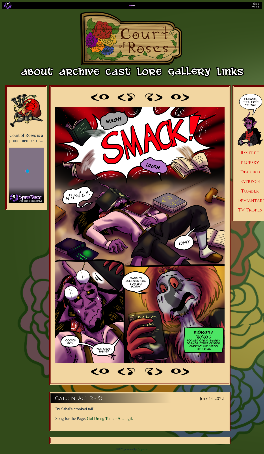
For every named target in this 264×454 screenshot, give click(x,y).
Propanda (142, 449)
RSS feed (250, 153)
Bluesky (250, 162)
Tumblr (250, 191)
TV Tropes (250, 210)
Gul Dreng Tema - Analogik (110, 418)
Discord (250, 172)
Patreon (250, 181)
